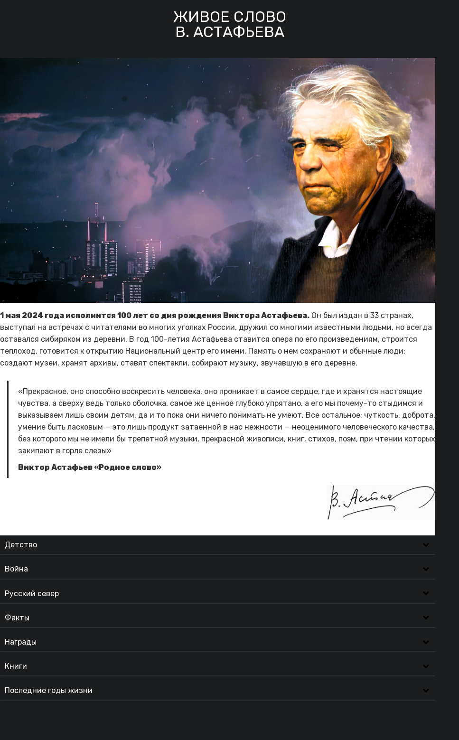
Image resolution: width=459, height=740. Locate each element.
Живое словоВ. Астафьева (229, 24)
